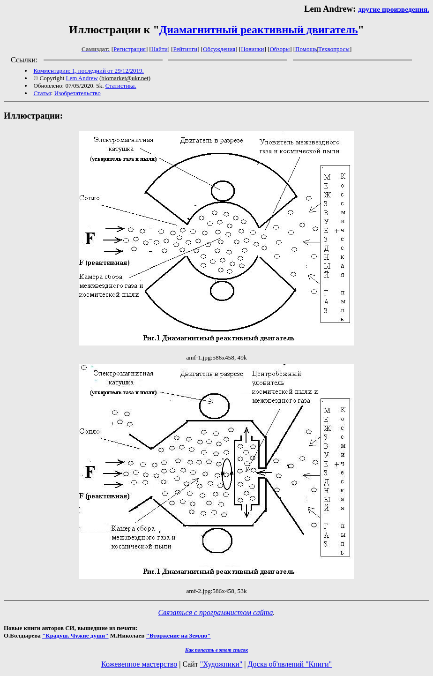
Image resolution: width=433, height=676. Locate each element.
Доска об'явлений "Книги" (289, 664)
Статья (42, 93)
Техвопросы (334, 49)
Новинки (252, 49)
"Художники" (221, 664)
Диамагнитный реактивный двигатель (258, 29)
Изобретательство (77, 93)
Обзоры (279, 49)
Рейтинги (185, 49)
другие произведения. (393, 9)
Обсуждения (219, 49)
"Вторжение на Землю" (178, 635)
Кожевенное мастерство (139, 664)
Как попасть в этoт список (216, 650)
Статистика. (120, 85)
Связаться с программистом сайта (215, 612)
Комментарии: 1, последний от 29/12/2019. (88, 70)
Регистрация (129, 49)
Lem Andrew (82, 78)
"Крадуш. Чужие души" (75, 635)
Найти (159, 49)
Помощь (306, 49)
